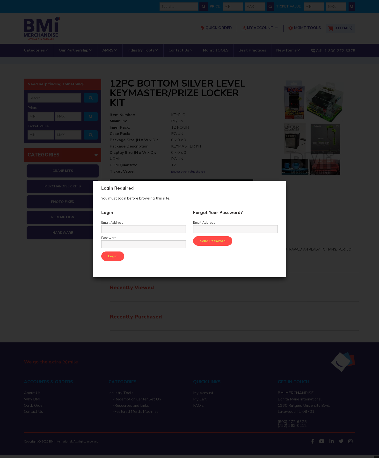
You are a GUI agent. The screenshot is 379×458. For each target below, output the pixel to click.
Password (109, 238)
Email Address (112, 222)
